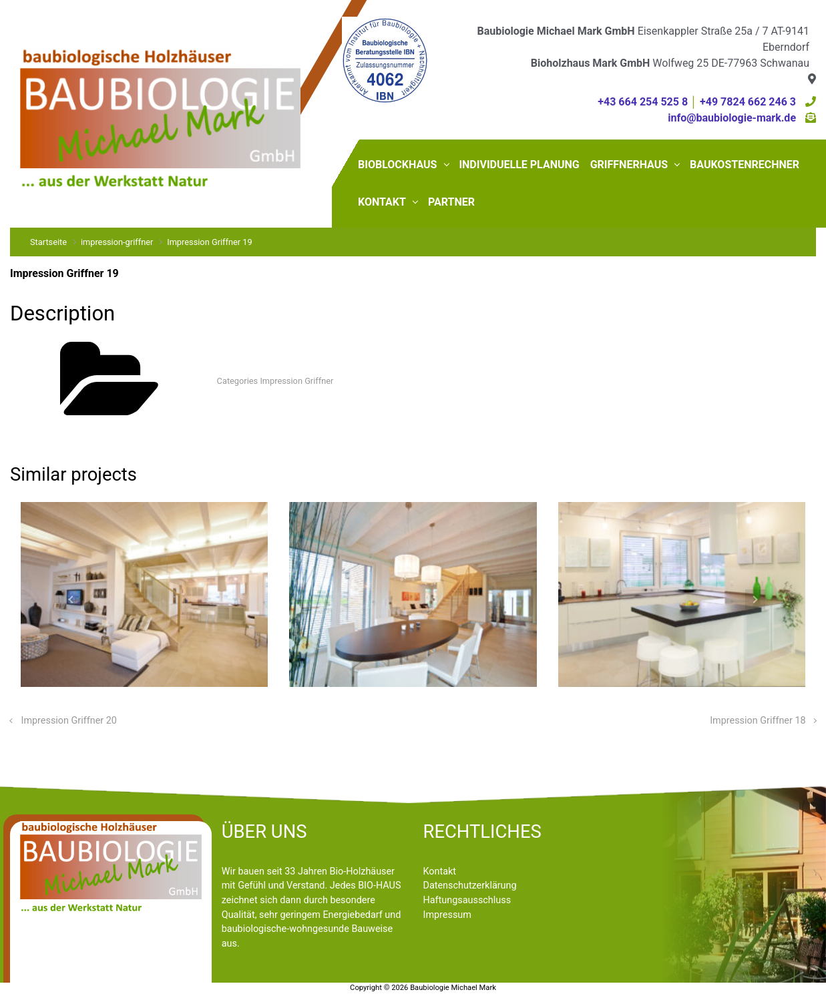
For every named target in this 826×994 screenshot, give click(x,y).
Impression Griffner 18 (757, 720)
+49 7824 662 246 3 (748, 101)
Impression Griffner (296, 381)
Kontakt (440, 871)
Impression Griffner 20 (69, 720)
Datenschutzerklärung (470, 885)
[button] (70, 600)
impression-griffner (117, 242)
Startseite (48, 242)
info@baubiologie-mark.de (732, 117)
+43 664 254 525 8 (643, 101)
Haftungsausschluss (467, 900)
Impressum (447, 915)
